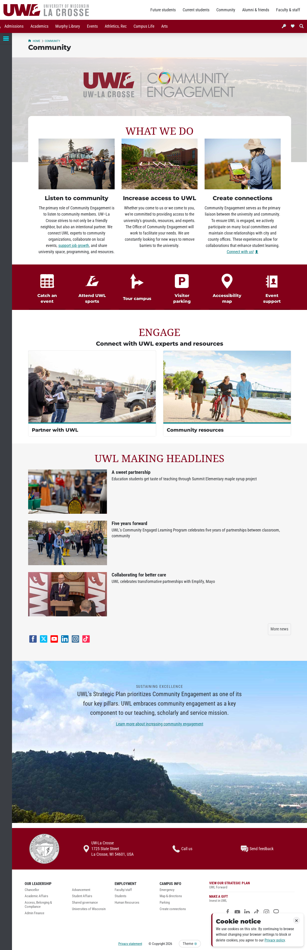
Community (225, 10)
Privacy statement (130, 944)
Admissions (13, 26)
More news (279, 629)
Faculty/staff (123, 890)
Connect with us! (240, 251)
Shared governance (85, 903)
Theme (190, 943)
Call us (182, 848)
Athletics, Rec (115, 26)
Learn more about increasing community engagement (159, 724)
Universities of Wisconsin (89, 909)
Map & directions (171, 896)
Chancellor (32, 890)
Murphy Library (66, 26)
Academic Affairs (36, 896)
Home (34, 41)
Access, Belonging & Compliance (38, 905)
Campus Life (143, 26)
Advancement (81, 890)
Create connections (173, 909)
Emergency (167, 890)
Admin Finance (34, 913)
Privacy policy (275, 940)
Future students (163, 10)
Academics (39, 26)
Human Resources (127, 903)
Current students (196, 10)
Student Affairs (82, 896)
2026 (169, 944)
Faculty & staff (288, 10)
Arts (163, 26)
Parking (165, 903)
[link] (47, 287)
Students (120, 896)
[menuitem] (13, 26)
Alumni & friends (255, 10)
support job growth (73, 245)
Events (91, 26)
